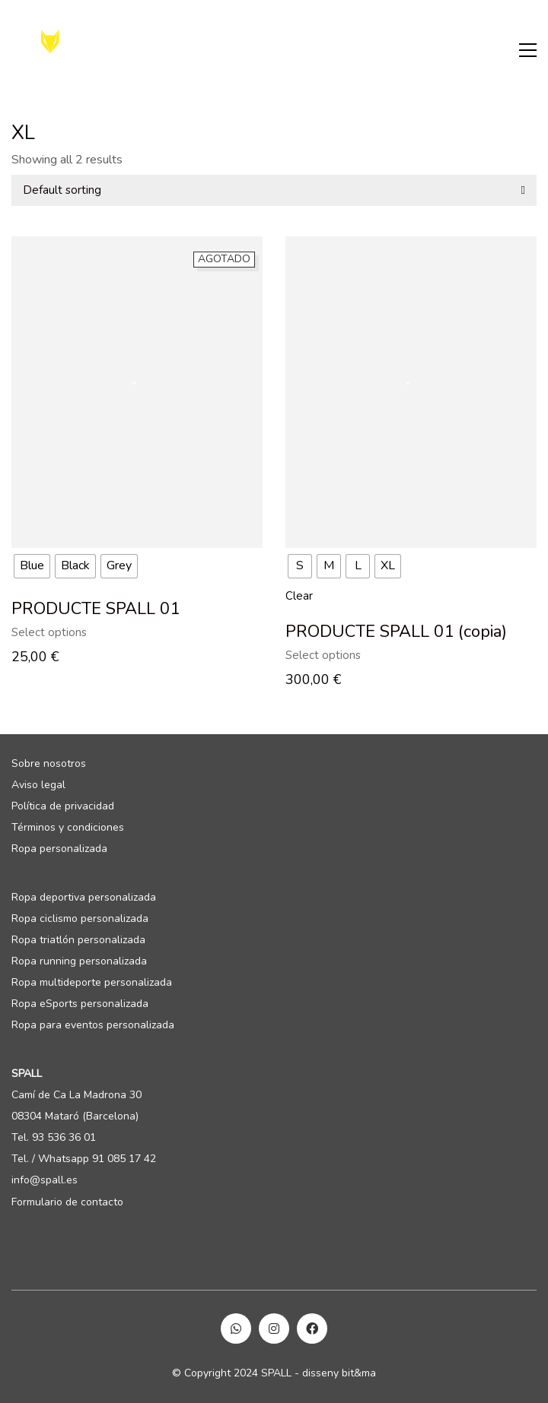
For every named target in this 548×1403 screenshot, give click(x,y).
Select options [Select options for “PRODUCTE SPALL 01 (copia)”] (323, 655)
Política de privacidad (62, 806)
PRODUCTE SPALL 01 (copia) (396, 631)
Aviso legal (38, 785)
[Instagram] (274, 1328)
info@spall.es (44, 1180)
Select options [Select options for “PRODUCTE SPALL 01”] (49, 632)
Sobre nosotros (48, 764)
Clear (299, 595)
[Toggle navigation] (528, 50)
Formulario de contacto (67, 1202)
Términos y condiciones (67, 828)
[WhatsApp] (236, 1328)
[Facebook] (312, 1328)
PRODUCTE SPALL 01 (95, 609)
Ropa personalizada (59, 849)
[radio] (31, 566)
